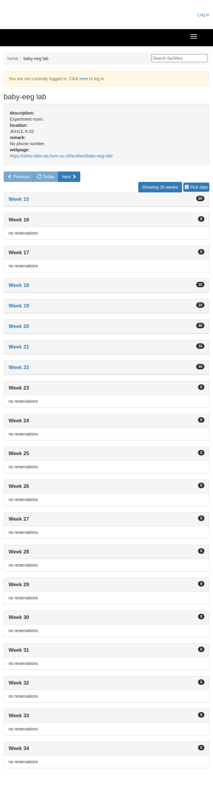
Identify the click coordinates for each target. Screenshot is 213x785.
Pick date (196, 187)
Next (69, 176)
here (83, 78)
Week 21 (19, 347)
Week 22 (19, 367)
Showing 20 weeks (160, 187)
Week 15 (19, 199)
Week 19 (19, 306)
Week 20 (19, 326)
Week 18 (19, 285)
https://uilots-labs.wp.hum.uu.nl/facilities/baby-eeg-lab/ (61, 155)
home (12, 58)
